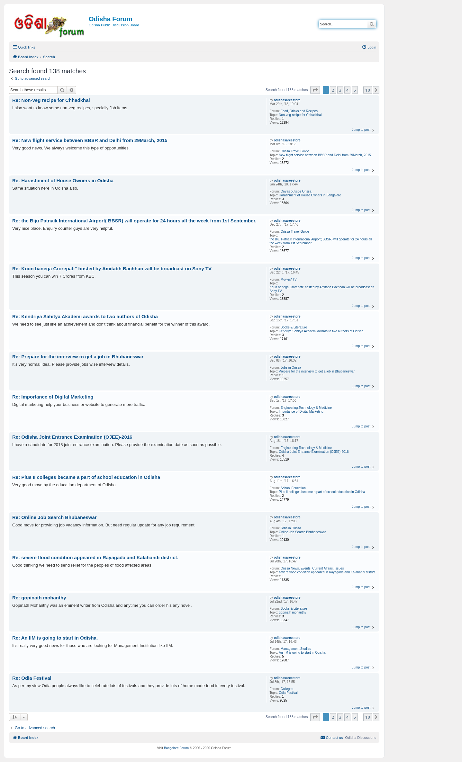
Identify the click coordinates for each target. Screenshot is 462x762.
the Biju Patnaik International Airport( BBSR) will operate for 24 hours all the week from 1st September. (320, 241)
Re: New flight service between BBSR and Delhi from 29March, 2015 (90, 140)
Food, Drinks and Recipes (299, 111)
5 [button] (355, 90)
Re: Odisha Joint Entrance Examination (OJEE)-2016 (72, 437)
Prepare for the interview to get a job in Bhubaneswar (317, 371)
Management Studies (296, 648)
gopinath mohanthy (292, 612)
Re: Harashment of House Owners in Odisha (62, 180)
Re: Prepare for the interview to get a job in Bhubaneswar (77, 356)
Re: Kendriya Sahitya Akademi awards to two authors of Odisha (85, 316)
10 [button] (367, 90)
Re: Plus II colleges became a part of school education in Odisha (86, 477)
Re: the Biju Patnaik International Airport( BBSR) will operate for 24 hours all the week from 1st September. (134, 220)
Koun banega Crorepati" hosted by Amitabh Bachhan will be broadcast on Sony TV (321, 289)
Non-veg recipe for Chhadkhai (300, 115)
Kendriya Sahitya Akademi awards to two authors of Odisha (321, 331)
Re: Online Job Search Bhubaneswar (54, 517)
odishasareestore (287, 100)
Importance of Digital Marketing (301, 411)
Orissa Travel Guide (295, 151)
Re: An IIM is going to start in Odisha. (55, 638)
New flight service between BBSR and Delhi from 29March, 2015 (325, 155)
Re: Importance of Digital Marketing (53, 396)
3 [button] (340, 90)
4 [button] (347, 90)
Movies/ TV (289, 279)
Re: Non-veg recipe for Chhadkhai (51, 100)
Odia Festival (288, 693)
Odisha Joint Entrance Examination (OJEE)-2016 (314, 451)
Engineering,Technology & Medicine (306, 407)
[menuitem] (369, 47)
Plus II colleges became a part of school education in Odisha (322, 492)
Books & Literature (294, 327)
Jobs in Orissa (291, 367)
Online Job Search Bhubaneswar (302, 532)
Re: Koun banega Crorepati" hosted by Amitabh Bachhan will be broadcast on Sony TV (112, 268)
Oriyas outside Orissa (296, 191)
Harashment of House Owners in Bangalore (310, 195)
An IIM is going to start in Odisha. (302, 652)
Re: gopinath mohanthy (39, 597)
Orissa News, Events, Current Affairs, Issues (312, 568)
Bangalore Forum (176, 748)
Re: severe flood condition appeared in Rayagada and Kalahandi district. (95, 557)
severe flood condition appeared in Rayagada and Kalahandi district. (327, 572)
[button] (315, 90)
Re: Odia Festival (31, 678)
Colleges (287, 689)
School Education (293, 488)
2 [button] (333, 90)
